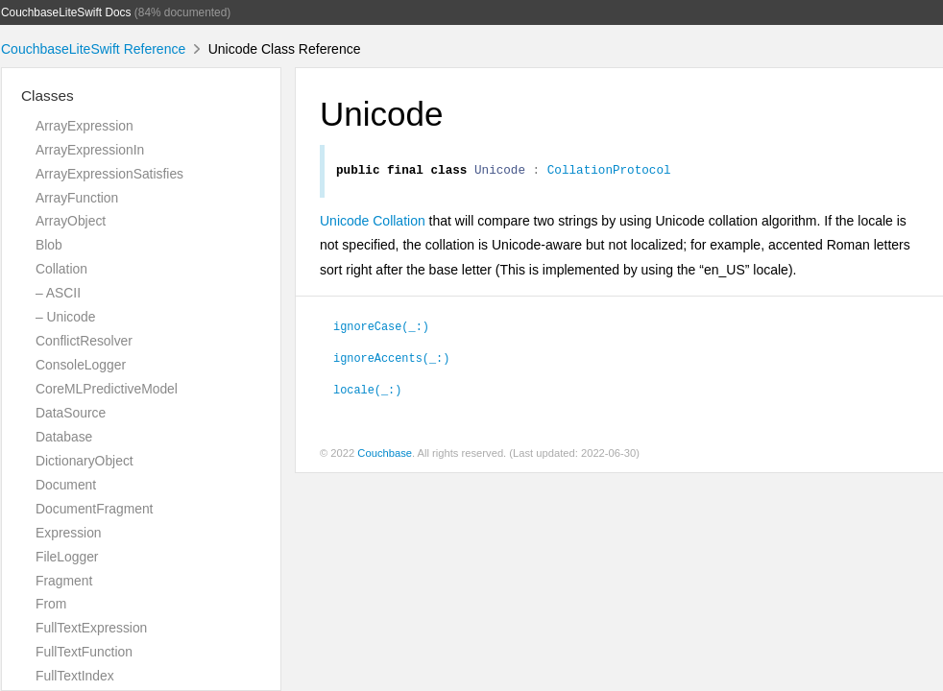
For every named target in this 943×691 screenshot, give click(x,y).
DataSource (71, 412)
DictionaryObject (84, 460)
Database (64, 436)
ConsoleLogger (81, 364)
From (51, 603)
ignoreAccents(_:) (391, 360)
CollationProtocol (609, 171)
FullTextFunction (84, 651)
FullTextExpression (91, 627)
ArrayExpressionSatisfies (109, 173)
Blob (49, 244)
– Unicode (65, 316)
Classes (47, 95)
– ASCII (58, 292)
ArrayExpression (84, 125)
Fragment (64, 580)
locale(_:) (367, 391)
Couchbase (384, 456)
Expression (69, 532)
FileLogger (67, 556)
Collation (61, 268)
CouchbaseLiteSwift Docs (66, 12)
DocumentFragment (94, 508)
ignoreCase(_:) (381, 328)
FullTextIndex (75, 675)
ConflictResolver (84, 340)
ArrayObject (71, 220)
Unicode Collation (372, 223)
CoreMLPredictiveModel (107, 388)
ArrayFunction (77, 197)
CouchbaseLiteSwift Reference (93, 49)
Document (66, 484)
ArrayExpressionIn (90, 149)
